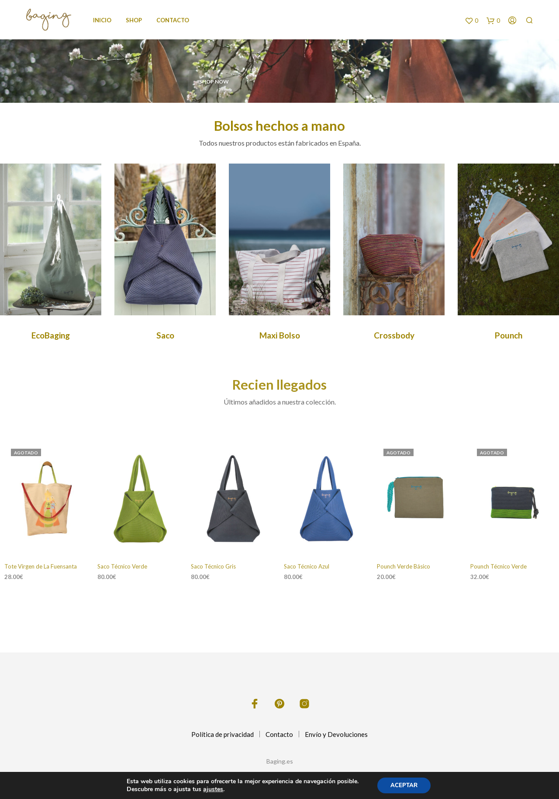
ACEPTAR (404, 785)
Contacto (172, 20)
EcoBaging (50, 335)
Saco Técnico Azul (306, 566)
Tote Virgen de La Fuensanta (40, 566)
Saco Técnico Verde (122, 566)
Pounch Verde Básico (403, 566)
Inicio (102, 20)
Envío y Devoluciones (336, 734)
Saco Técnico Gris (213, 566)
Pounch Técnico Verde (498, 566)
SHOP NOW (214, 81)
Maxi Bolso (279, 335)
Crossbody (394, 335)
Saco (165, 335)
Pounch (508, 335)
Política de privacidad (222, 734)
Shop (134, 20)
